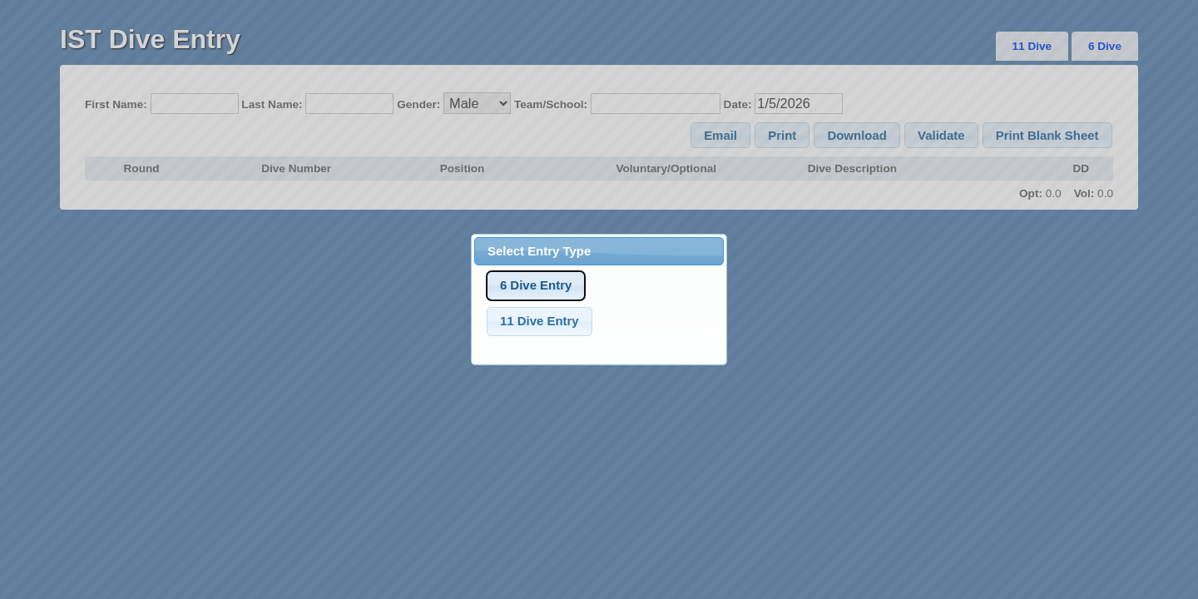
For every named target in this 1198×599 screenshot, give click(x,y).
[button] (536, 285)
